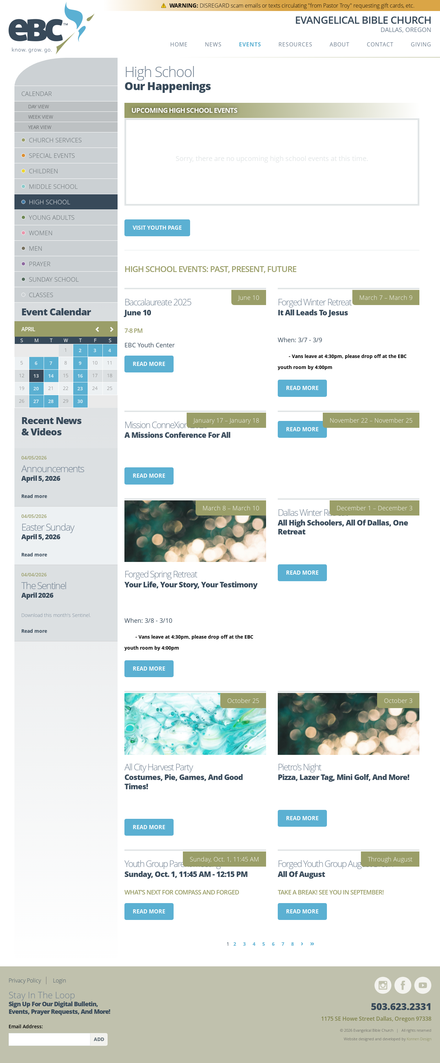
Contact (380, 44)
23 (80, 388)
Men (35, 248)
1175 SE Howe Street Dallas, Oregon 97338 (376, 1018)
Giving (421, 44)
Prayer (40, 264)
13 (36, 375)
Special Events (52, 155)
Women (41, 233)
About (340, 44)
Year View (39, 127)
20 (36, 388)
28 (51, 401)
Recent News (51, 426)
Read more (149, 364)
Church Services (55, 140)
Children (43, 171)
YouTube (422, 985)
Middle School (53, 186)
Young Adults (52, 217)
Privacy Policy (25, 980)
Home (179, 44)
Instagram (383, 985)
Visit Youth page (157, 227)
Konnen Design (419, 1038)
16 (80, 375)
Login (59, 980)
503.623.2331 (401, 1006)
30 (80, 401)
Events (250, 44)
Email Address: (26, 1026)
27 (36, 401)
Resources (295, 44)
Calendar (36, 93)
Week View (40, 116)
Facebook (402, 985)
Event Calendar (56, 311)
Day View (38, 106)
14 (51, 375)
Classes (41, 295)
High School (49, 202)
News (213, 44)
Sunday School (54, 279)
